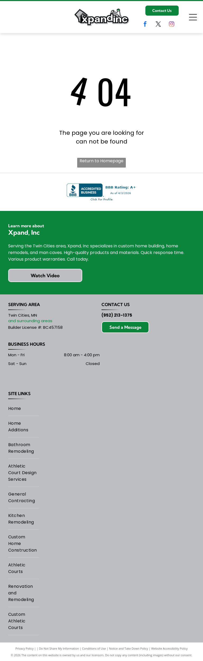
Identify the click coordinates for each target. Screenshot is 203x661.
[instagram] (172, 24)
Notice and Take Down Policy (128, 648)
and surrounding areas (30, 320)
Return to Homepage (101, 161)
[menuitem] (23, 408)
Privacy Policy (24, 648)
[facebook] (145, 24)
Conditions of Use (94, 648)
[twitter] (158, 24)
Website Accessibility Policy (169, 648)
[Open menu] (193, 17)
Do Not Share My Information (59, 648)
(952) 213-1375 (117, 315)
